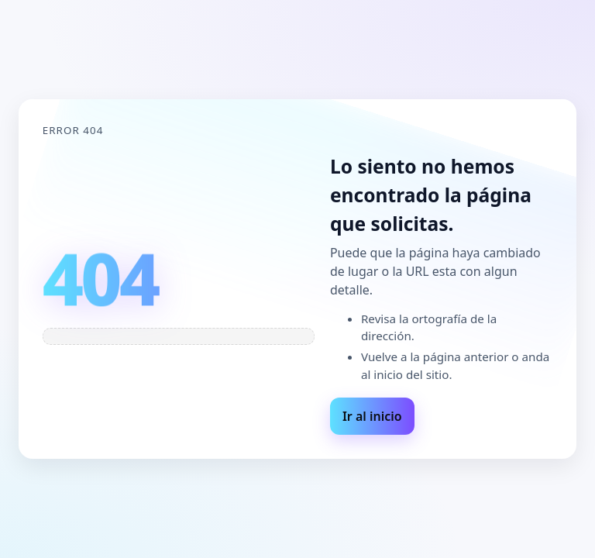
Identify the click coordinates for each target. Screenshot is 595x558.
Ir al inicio (372, 416)
